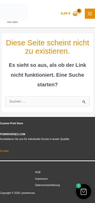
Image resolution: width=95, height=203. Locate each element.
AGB (38, 172)
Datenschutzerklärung (47, 185)
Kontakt (4, 151)
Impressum (41, 178)
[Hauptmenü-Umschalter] (90, 14)
